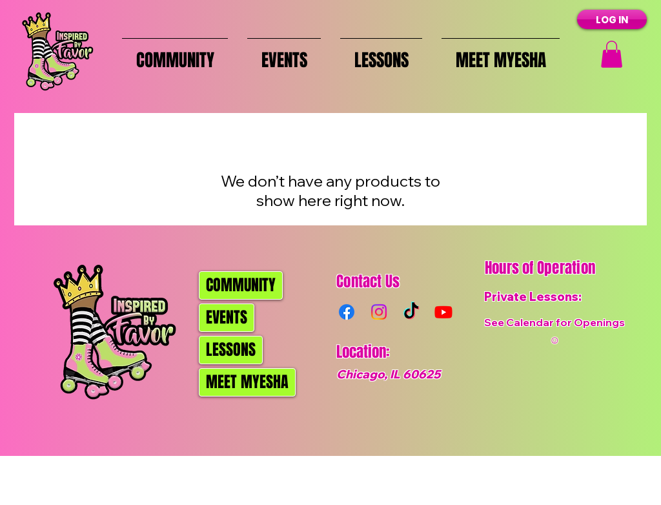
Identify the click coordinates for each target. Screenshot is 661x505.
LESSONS (231, 349)
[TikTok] (411, 312)
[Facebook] (346, 312)
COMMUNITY (241, 285)
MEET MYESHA (247, 382)
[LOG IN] (612, 19)
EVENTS (226, 317)
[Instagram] (379, 312)
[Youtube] (443, 312)
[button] (611, 54)
